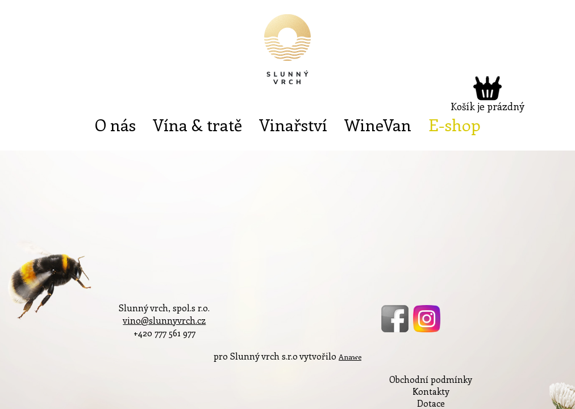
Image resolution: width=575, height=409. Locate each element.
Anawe (350, 356)
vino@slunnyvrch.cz (164, 320)
